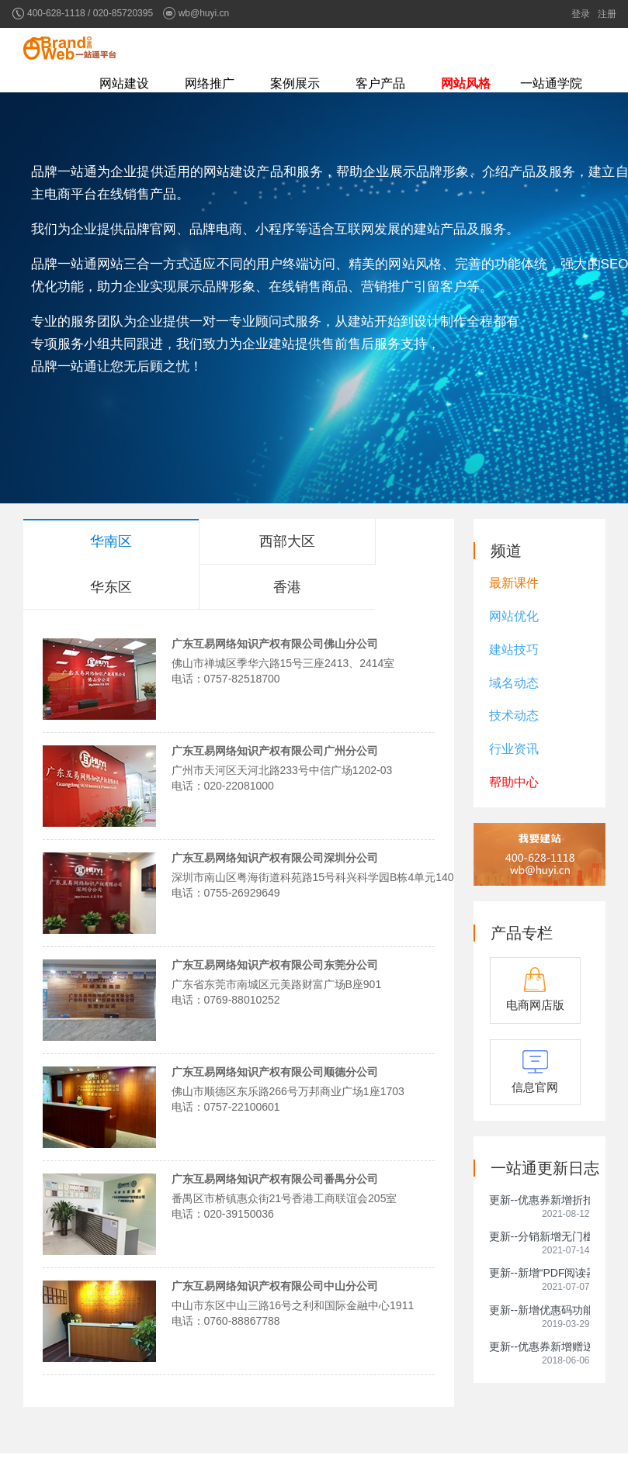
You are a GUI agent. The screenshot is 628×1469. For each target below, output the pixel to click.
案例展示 (295, 83)
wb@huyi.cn (204, 13)
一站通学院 (551, 83)
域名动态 (514, 683)
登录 (580, 14)
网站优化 (514, 616)
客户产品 (380, 83)
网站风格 (466, 83)
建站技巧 (514, 649)
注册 (607, 14)
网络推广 (209, 83)
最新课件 (514, 582)
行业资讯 (514, 748)
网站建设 (124, 83)
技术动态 (514, 715)
